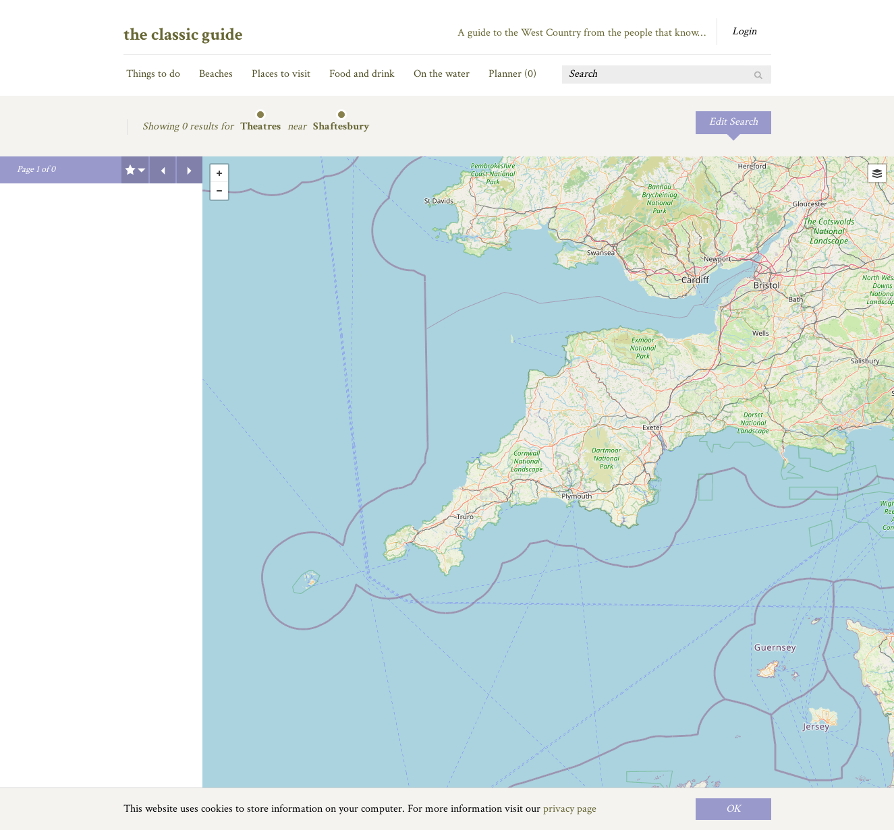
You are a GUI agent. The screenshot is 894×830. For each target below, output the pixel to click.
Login (744, 31)
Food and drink (362, 74)
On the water (442, 74)
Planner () (512, 74)
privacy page (569, 809)
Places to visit (281, 74)
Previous (162, 169)
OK (733, 809)
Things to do (153, 74)
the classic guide (183, 34)
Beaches (216, 74)
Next (189, 169)
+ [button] (219, 173)
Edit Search (733, 122)
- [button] (219, 191)
